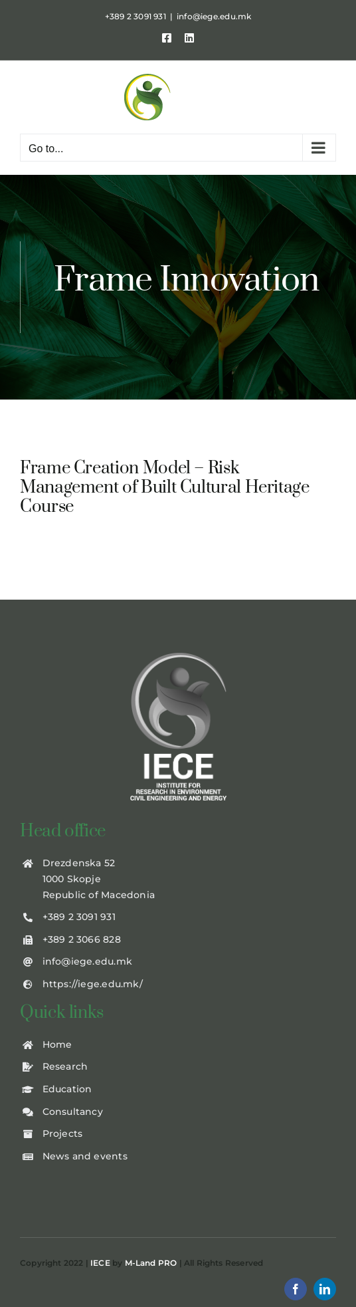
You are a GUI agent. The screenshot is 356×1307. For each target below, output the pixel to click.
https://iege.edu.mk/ (93, 984)
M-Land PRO (151, 1263)
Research (65, 1066)
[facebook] (295, 1289)
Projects (63, 1133)
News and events (85, 1156)
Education (67, 1089)
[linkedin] (324, 1289)
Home (57, 1044)
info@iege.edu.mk (214, 16)
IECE (100, 1263)
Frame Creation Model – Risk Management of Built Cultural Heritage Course (165, 487)
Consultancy (73, 1112)
